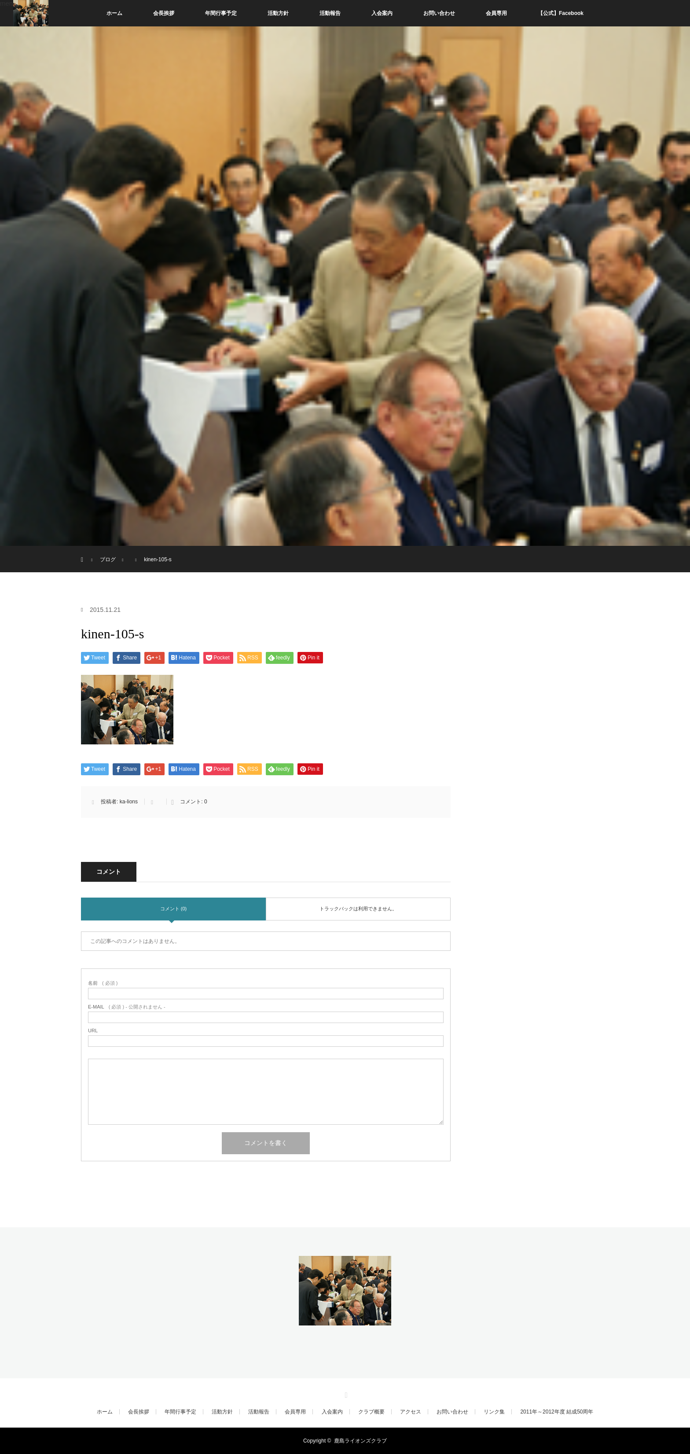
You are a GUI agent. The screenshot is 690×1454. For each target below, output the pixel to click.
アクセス (410, 1411)
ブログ (108, 559)
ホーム (114, 13)
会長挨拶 (163, 13)
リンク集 (494, 1411)
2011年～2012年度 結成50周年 (556, 1411)
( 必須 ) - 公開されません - (126, 1007)
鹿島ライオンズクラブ (360, 1441)
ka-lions (129, 802)
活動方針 (278, 13)
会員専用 (496, 13)
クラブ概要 (371, 1411)
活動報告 (330, 13)
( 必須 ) (102, 983)
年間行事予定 (221, 13)
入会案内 (382, 13)
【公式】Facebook (561, 13)
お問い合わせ (439, 13)
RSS (345, 1393)
